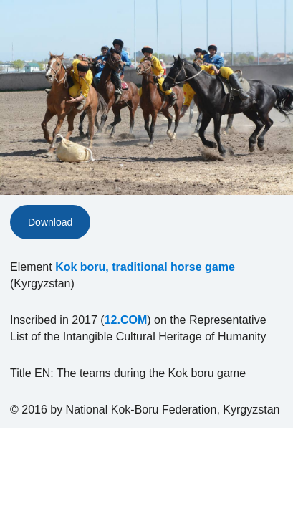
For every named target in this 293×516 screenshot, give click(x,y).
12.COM (126, 320)
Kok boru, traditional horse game (145, 267)
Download (50, 222)
